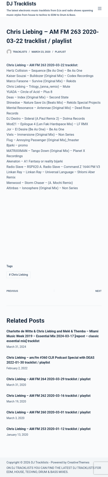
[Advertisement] (40, 224)
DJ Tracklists (21, 4)
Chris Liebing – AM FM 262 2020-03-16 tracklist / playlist (48, 396)
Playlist (60, 51)
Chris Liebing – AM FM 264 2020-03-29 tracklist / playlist (48, 379)
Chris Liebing (18, 274)
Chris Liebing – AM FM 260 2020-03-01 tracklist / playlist (48, 412)
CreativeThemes (78, 462)
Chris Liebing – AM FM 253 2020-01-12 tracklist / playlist (48, 429)
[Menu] (100, 8)
